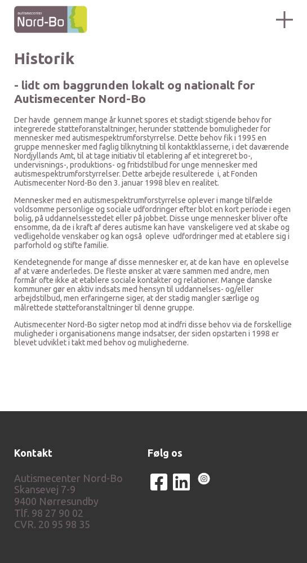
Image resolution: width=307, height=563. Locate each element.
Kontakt (33, 452)
